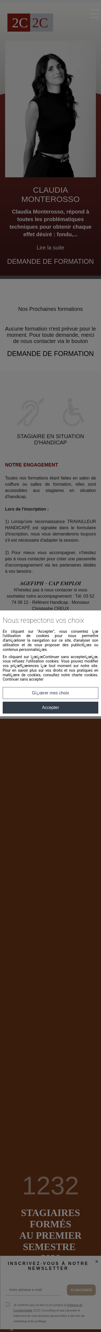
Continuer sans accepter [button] (23, 679)
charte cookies (84, 675)
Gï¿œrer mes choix (50, 693)
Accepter (50, 707)
